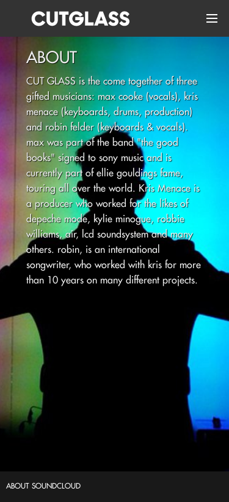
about (17, 485)
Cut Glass (76, 18)
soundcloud (56, 485)
